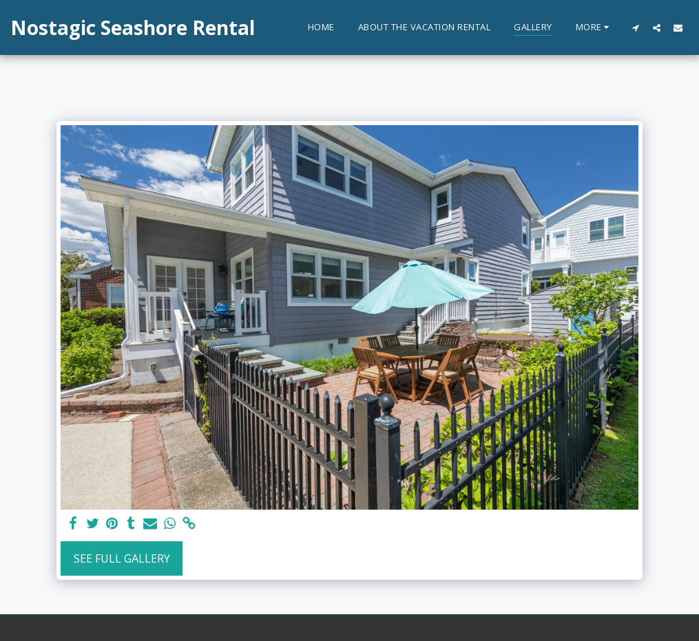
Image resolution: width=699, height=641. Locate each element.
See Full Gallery (122, 558)
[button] (635, 27)
